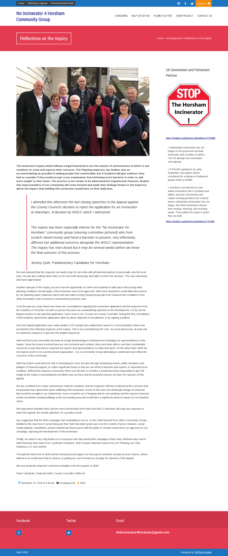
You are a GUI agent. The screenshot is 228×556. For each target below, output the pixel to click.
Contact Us (204, 16)
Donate (203, 3)
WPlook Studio (203, 552)
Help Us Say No (141, 16)
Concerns (121, 16)
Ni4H (82, 483)
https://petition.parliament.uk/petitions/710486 (190, 138)
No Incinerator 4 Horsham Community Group (40, 16)
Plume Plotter (163, 16)
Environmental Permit (62, 3)
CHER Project (184, 16)
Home (21, 3)
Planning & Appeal (37, 3)
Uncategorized (174, 38)
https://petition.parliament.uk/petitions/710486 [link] (190, 221)
